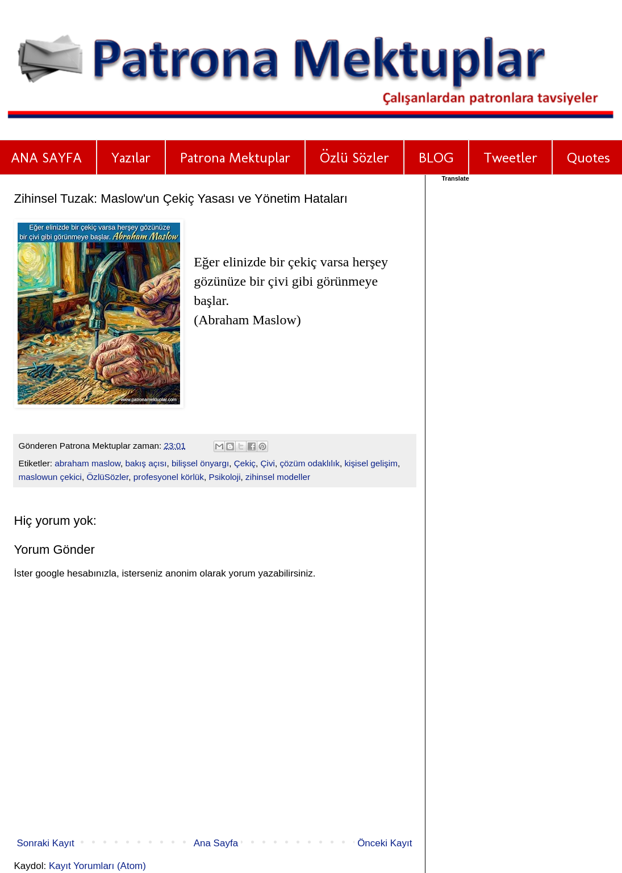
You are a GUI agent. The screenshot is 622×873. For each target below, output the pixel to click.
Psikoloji (224, 477)
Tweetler (510, 157)
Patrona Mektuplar (235, 157)
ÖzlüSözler (107, 477)
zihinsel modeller (277, 477)
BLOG (436, 157)
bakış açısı (145, 463)
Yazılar (131, 157)
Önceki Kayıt (384, 843)
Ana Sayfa (216, 843)
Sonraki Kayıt (45, 843)
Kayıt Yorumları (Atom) (97, 866)
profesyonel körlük (168, 477)
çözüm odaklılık (309, 463)
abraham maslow (87, 463)
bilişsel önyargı (200, 463)
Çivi (267, 463)
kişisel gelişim (371, 463)
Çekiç (245, 463)
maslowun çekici (50, 477)
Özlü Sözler (354, 157)
